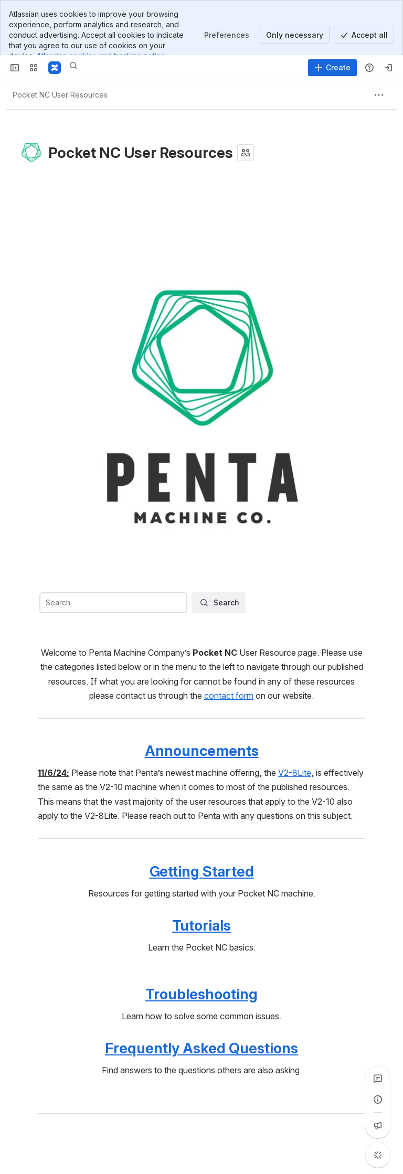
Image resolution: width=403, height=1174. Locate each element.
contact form (228, 695)
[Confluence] (54, 67)
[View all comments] (377, 1078)
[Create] (332, 67)
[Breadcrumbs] (60, 95)
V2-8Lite (294, 772)
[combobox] (113, 602)
